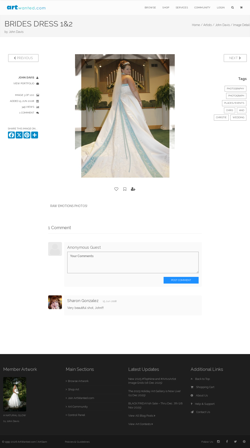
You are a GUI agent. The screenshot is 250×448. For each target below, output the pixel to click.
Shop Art (73, 389)
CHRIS (229, 110)
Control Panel (76, 415)
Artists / (208, 25)
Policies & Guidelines (77, 441)
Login (221, 7)
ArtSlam (42, 441)
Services (182, 7)
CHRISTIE (221, 117)
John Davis (16, 32)
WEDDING (238, 117)
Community (202, 7)
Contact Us (200, 412)
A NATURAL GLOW (14, 415)
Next (235, 58)
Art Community (78, 406)
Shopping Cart (202, 387)
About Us (199, 395)
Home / (197, 25)
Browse (150, 7)
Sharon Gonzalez (82, 300)
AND (241, 110)
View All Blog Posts (141, 415)
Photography (235, 88)
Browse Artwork (78, 381)
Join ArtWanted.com (81, 398)
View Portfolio (23, 83)
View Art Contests (140, 424)
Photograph (236, 95)
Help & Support (203, 403)
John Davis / (223, 25)
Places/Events (234, 103)
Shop (165, 7)
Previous (23, 58)
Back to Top (200, 378)
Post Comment (181, 280)
